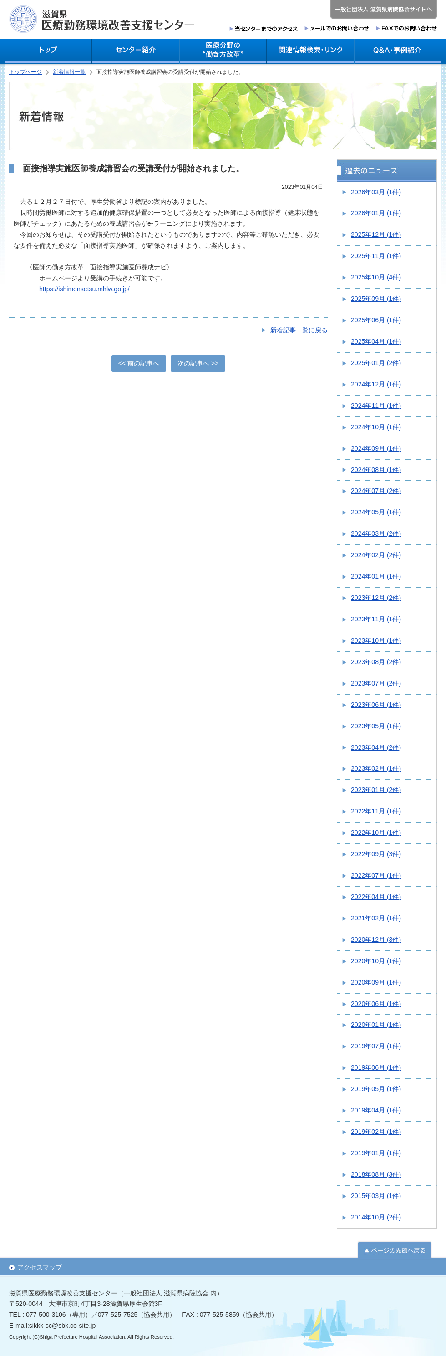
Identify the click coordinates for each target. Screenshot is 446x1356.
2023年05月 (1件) (376, 726)
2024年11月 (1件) (376, 405)
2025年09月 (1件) (376, 298)
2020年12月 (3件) (376, 939)
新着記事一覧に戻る (299, 330)
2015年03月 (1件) (376, 1195)
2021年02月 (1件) (376, 918)
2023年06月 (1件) (376, 704)
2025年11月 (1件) (376, 255)
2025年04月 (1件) (376, 341)
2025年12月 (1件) (376, 234)
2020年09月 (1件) (376, 982)
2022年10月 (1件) (376, 832)
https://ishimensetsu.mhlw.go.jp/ (84, 289)
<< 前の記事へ (138, 363)
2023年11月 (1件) (376, 619)
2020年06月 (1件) (376, 1003)
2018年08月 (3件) (376, 1174)
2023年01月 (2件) (376, 789)
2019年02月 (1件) (376, 1131)
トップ (48, 51)
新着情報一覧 (69, 72)
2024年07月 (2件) (376, 490)
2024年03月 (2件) (376, 533)
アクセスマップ (39, 1267)
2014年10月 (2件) (376, 1217)
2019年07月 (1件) (376, 1046)
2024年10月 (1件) (376, 427)
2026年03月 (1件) (376, 192)
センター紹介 (135, 51)
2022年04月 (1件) (376, 896)
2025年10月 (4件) (376, 277)
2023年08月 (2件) (376, 661)
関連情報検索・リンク (310, 51)
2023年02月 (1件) (376, 768)
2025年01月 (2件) (376, 362)
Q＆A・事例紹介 (397, 51)
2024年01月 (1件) (376, 576)
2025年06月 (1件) (376, 320)
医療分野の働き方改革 (223, 51)
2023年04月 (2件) (376, 747)
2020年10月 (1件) (376, 961)
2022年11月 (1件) (376, 811)
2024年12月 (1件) (376, 384)
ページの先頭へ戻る (394, 1249)
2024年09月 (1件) (376, 448)
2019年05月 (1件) (376, 1088)
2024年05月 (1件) (376, 512)
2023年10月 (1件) (376, 640)
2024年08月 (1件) (376, 469)
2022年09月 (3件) (376, 854)
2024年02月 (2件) (376, 555)
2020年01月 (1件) (376, 1024)
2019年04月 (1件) (376, 1110)
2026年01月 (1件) (376, 213)
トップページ (25, 72)
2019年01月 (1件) (376, 1153)
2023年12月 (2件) (376, 597)
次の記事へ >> (197, 363)
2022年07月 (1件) (376, 875)
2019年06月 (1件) (376, 1067)
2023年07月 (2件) (376, 683)
